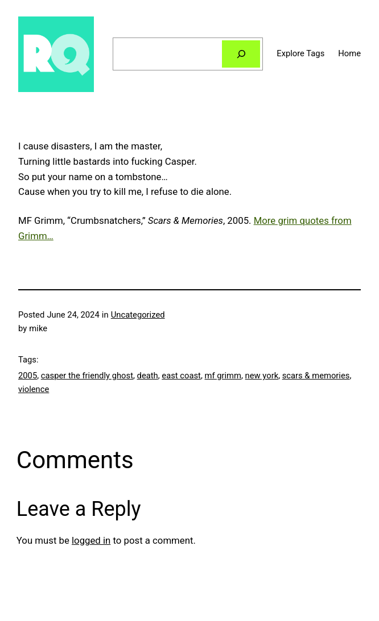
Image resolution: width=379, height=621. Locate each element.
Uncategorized (138, 315)
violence (33, 389)
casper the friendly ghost (87, 375)
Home (349, 53)
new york (262, 375)
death (147, 375)
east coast (181, 375)
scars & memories (316, 375)
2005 (27, 375)
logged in (91, 540)
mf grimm (222, 375)
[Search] (241, 54)
